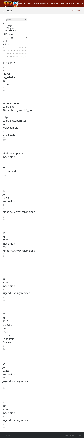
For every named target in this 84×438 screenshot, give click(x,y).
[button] (24, 3)
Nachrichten (11, 28)
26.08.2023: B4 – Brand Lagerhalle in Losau (9, 74)
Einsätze (10, 25)
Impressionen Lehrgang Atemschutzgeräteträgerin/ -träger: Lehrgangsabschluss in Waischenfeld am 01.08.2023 (18, 118)
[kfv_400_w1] (11, 3)
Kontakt (66, 435)
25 (23, 53)
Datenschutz (78, 435)
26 (25, 53)
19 (25, 50)
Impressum (71, 435)
